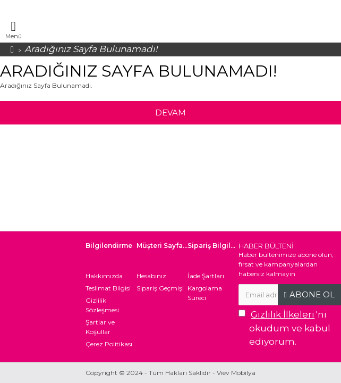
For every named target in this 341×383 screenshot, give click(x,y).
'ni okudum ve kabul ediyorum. (284, 327)
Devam (170, 112)
